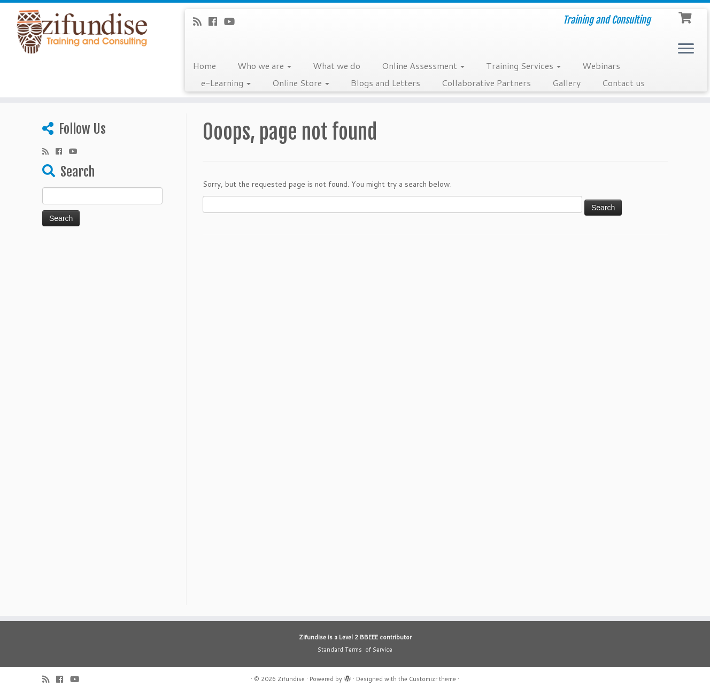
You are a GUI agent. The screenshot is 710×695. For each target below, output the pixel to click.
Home (204, 65)
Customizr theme (432, 679)
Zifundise (291, 679)
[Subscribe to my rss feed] (201, 21)
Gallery (566, 83)
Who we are (264, 65)
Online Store (300, 83)
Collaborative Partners (486, 83)
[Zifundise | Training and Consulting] (82, 32)
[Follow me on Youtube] (233, 21)
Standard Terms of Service (355, 649)
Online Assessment (423, 65)
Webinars (601, 65)
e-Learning (226, 83)
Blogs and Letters (385, 83)
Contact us (623, 83)
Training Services (523, 65)
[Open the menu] (686, 49)
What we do (336, 65)
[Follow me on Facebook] (216, 21)
